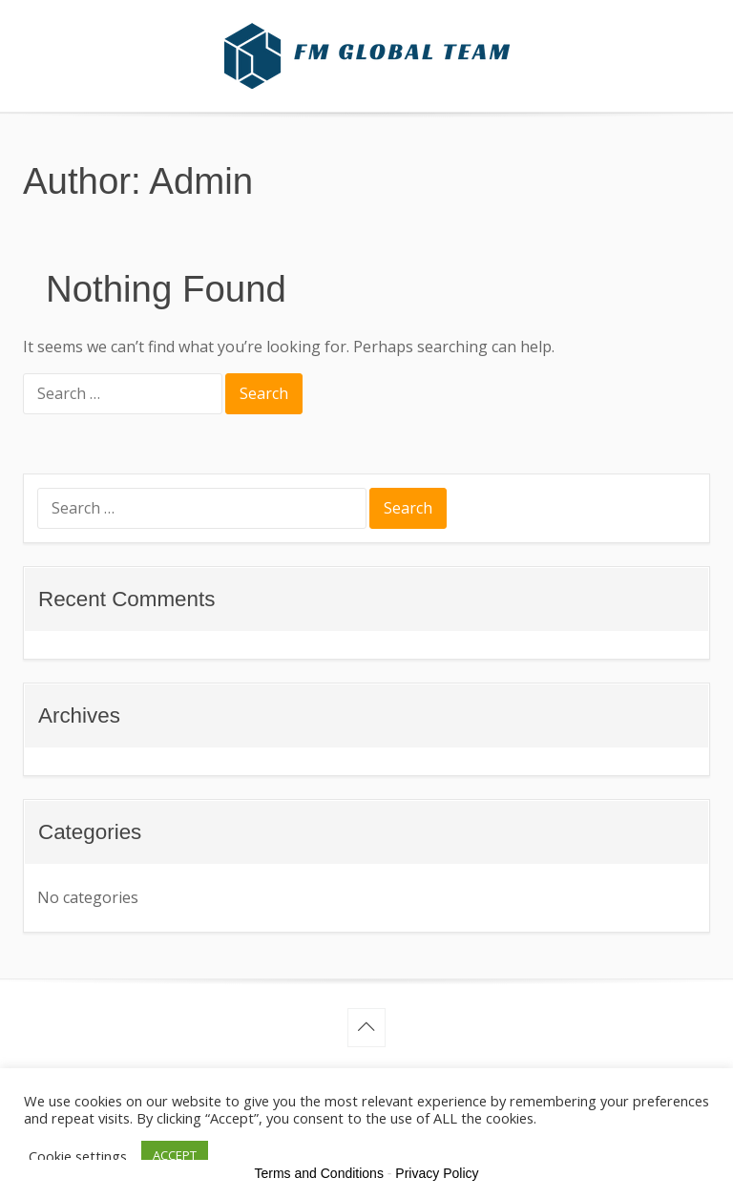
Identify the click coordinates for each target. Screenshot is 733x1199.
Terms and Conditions (319, 1173)
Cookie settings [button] (78, 1156)
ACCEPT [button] (175, 1155)
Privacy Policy (436, 1173)
